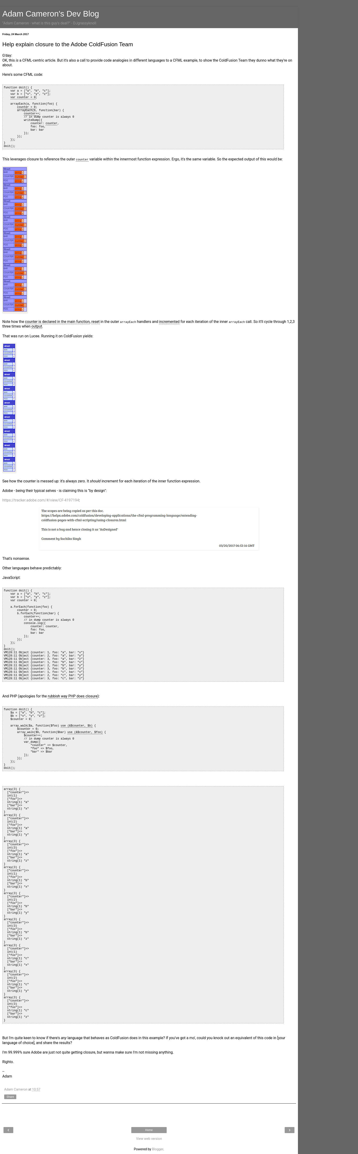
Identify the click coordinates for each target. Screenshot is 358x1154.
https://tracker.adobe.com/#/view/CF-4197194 (40, 500)
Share (10, 1096)
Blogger (157, 1149)
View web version (149, 1139)
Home (149, 1130)
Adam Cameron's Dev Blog (50, 13)
